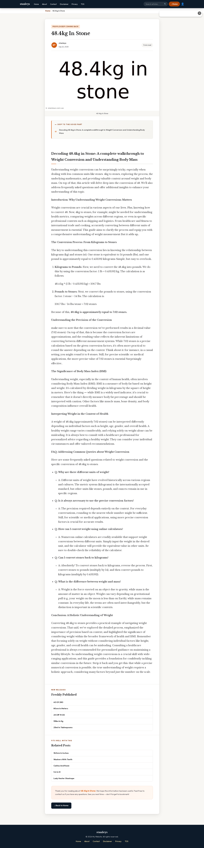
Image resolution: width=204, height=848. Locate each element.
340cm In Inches (61, 753)
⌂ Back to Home (61, 805)
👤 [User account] (182, 4)
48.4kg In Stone (88, 791)
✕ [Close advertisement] (199, 13)
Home (36, 4)
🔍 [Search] (165, 4)
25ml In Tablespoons (63, 727)
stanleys (25, 4)
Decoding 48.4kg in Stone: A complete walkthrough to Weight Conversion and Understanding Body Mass (102, 131)
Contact (53, 4)
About (44, 4)
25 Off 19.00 (59, 715)
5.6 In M (57, 772)
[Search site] (156, 4)
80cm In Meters (61, 708)
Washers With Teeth (63, 759)
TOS (82, 4)
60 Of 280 (58, 702)
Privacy (75, 4)
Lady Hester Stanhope (64, 778)
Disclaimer (64, 4)
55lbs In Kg (58, 721)
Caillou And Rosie (61, 765)
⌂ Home (174, 4)
